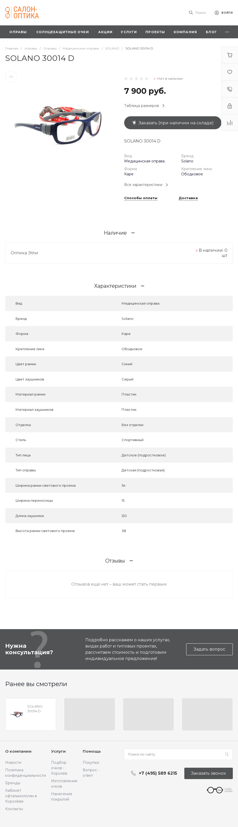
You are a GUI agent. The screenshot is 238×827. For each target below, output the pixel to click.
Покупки (91, 762)
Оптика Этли (24, 252)
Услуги (58, 751)
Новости (13, 762)
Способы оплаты (140, 198)
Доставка (188, 198)
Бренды (12, 783)
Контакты (14, 809)
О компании (18, 751)
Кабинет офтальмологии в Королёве (21, 796)
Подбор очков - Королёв (59, 768)
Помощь (92, 751)
